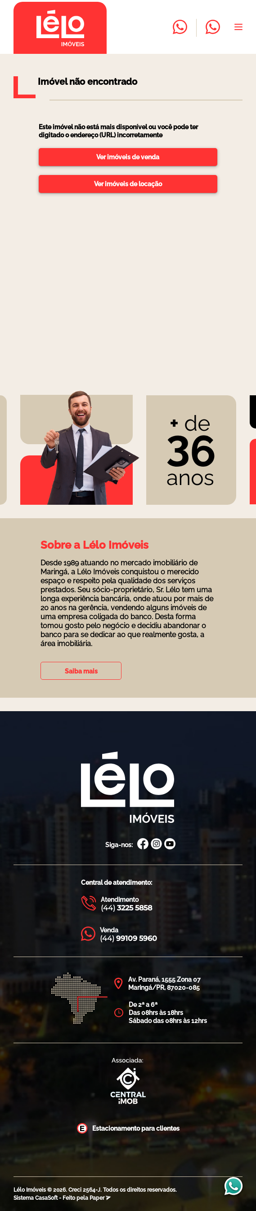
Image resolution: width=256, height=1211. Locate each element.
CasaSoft (46, 1198)
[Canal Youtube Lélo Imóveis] (169, 844)
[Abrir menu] (238, 28)
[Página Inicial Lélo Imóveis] (127, 788)
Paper (100, 1198)
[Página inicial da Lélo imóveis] (60, 28)
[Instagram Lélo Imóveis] (156, 844)
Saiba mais (81, 671)
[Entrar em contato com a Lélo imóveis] (180, 28)
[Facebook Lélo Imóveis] (142, 844)
